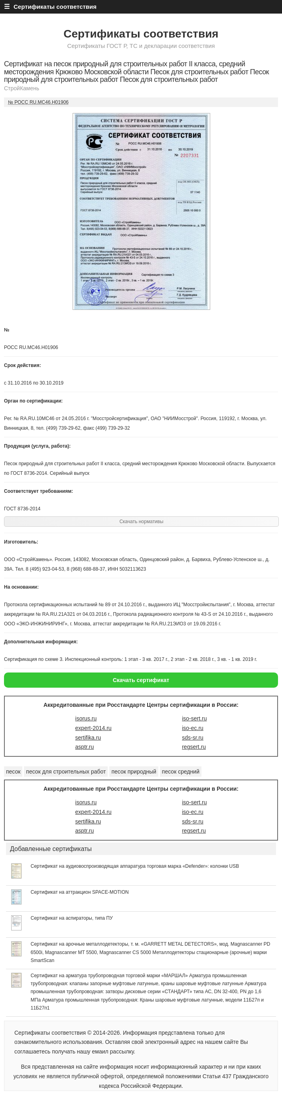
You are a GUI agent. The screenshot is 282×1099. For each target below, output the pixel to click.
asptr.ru (84, 747)
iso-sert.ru (194, 718)
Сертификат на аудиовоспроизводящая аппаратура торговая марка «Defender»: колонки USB (135, 866)
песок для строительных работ (66, 771)
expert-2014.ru (93, 728)
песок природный (133, 771)
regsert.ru (194, 747)
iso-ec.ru (192, 728)
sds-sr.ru (192, 737)
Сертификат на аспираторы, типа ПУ (72, 918)
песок (13, 771)
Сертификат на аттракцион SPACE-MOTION (80, 892)
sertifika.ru (88, 737)
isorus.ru (86, 718)
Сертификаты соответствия (140, 34)
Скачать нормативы (141, 521)
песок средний (180, 771)
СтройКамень (21, 88)
